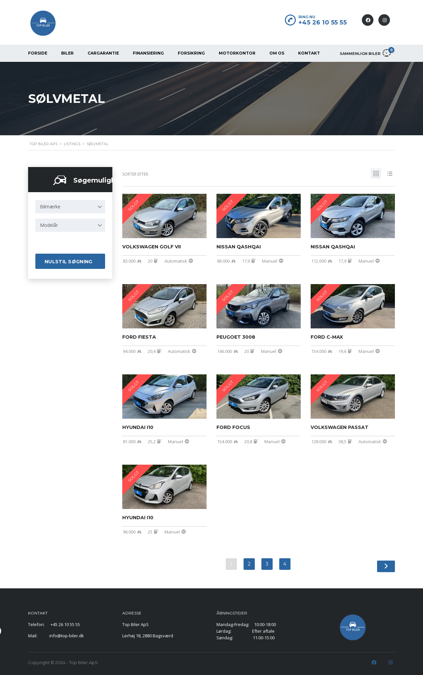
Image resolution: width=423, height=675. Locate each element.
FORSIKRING (191, 53)
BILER (67, 53)
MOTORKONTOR (237, 53)
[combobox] (70, 206)
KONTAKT (309, 53)
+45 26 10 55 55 (322, 22)
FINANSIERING (148, 53)
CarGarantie (103, 53)
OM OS (276, 53)
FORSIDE (37, 53)
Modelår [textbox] (49, 225)
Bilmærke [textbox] (50, 206)
